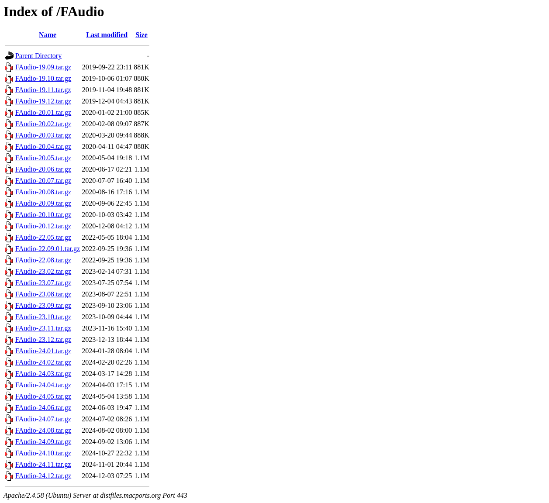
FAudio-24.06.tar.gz (43, 407)
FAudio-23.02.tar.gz (43, 271)
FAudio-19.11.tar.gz (43, 89)
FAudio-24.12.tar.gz (43, 475)
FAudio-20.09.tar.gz (43, 203)
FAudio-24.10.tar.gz (43, 453)
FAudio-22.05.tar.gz (43, 237)
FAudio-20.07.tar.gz (43, 180)
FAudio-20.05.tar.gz (43, 158)
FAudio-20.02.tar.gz (43, 123)
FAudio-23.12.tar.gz (43, 339)
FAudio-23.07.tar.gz (43, 282)
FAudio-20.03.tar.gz (43, 135)
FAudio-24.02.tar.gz (43, 362)
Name (47, 34)
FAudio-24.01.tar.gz (43, 351)
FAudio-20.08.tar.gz (43, 192)
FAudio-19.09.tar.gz (43, 67)
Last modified (107, 34)
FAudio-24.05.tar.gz (43, 396)
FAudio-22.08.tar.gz (43, 260)
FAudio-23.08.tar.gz (43, 294)
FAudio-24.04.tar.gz (43, 385)
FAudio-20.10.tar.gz (43, 214)
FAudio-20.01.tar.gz (43, 112)
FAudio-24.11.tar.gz (43, 464)
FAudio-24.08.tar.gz (43, 430)
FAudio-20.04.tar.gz (43, 146)
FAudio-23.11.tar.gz (43, 328)
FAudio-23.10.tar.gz (43, 316)
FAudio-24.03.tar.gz (43, 373)
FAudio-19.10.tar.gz (43, 78)
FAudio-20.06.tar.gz (43, 169)
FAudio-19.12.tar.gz (43, 101)
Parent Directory (38, 55)
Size (141, 34)
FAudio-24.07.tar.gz (43, 419)
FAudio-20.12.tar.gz (43, 226)
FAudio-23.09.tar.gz (43, 305)
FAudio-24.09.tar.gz (43, 441)
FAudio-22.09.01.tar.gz (47, 248)
